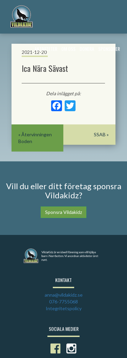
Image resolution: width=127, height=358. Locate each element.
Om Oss (68, 48)
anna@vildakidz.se (64, 295)
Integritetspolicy (64, 308)
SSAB (100, 134)
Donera (87, 48)
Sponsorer (109, 48)
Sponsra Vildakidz (63, 212)
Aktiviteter (46, 48)
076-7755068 (63, 301)
